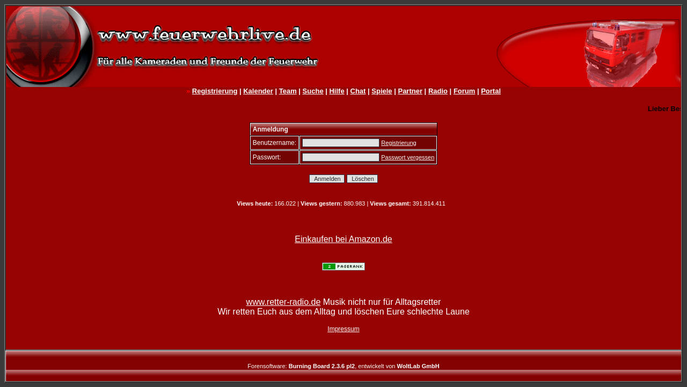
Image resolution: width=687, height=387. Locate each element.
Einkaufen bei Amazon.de (343, 239)
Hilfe (336, 91)
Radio (438, 91)
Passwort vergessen (407, 157)
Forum (464, 91)
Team (288, 91)
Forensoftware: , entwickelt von (343, 366)
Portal (491, 91)
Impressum (343, 329)
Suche (313, 91)
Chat (358, 91)
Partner (410, 91)
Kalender (258, 91)
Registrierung (215, 91)
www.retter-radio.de (283, 301)
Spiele (381, 91)
